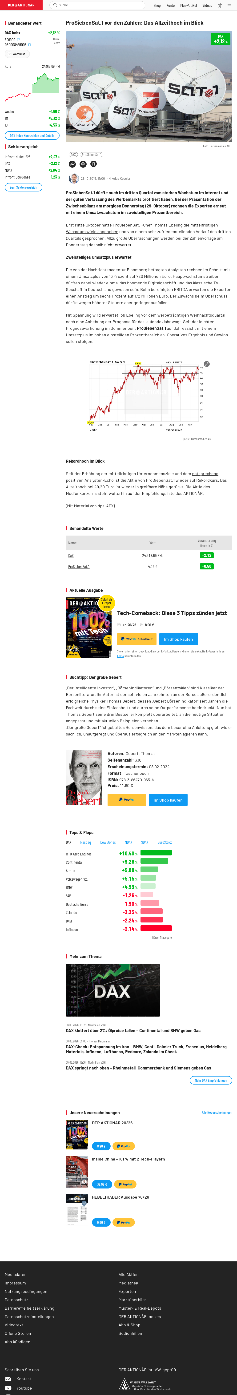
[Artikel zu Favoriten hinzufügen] (93, 164)
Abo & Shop (129, 1324)
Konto (120, 656)
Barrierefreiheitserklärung (29, 1308)
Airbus (70, 870)
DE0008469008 (18, 44)
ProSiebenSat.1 (91, 154)
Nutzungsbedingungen (26, 1291)
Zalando (71, 912)
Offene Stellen (18, 1333)
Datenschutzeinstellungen (29, 1316)
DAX (73, 154)
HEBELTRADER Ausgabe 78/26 (120, 1197)
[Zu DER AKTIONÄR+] (188, 5)
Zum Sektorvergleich (23, 187)
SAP (68, 895)
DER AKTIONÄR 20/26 (112, 1122)
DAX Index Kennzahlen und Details (32, 135)
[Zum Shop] (157, 5)
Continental (74, 862)
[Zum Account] (170, 5)
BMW (69, 887)
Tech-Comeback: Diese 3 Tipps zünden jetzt (172, 612)
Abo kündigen (17, 1341)
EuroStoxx (164, 842)
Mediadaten (16, 1274)
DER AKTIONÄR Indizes (140, 1316)
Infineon (72, 929)
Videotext (14, 1324)
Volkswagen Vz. (77, 879)
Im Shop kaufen (178, 639)
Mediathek (128, 1282)
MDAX (128, 842)
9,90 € (101, 1222)
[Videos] (207, 5)
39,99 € (102, 1184)
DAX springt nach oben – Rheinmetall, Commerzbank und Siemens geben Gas (138, 1067)
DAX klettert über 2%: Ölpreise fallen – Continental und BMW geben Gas (133, 1030)
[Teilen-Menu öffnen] (72, 164)
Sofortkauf (137, 639)
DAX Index (12, 32)
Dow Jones (108, 842)
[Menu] (231, 5)
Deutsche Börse (77, 904)
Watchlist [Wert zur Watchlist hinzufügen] (19, 54)
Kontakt (18, 1378)
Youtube (18, 1388)
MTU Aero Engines (79, 853)
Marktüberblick (133, 1299)
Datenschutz (16, 1299)
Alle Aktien (129, 1274)
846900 (12, 39)
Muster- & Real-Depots (140, 1308)
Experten (127, 1291)
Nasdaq (85, 842)
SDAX (144, 842)
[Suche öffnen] (55, 5)
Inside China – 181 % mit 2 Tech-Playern (128, 1158)
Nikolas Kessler (119, 178)
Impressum (15, 1282)
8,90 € (101, 1146)
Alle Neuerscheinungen (217, 1112)
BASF (69, 920)
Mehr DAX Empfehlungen (211, 1080)
